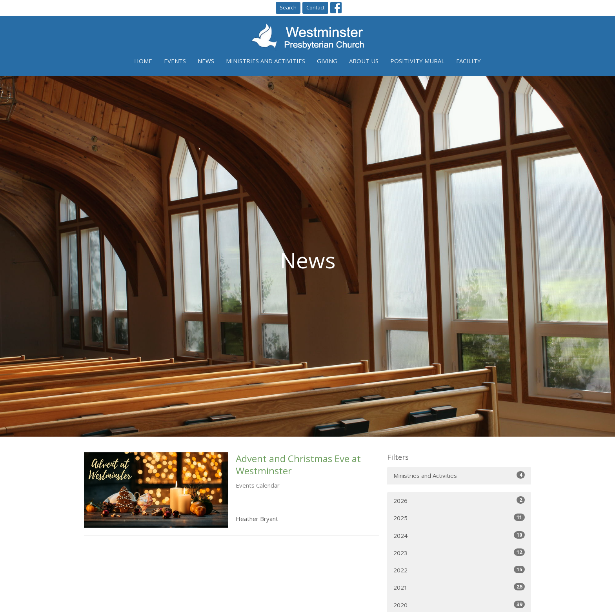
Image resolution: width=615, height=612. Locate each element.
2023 (459, 552)
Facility (468, 61)
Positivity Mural (417, 61)
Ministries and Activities (265, 61)
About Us (363, 61)
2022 (459, 570)
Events (175, 61)
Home (143, 61)
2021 (459, 587)
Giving (327, 61)
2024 (459, 535)
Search (288, 7)
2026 (459, 500)
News (206, 61)
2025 (459, 518)
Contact (315, 7)
